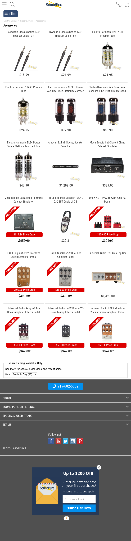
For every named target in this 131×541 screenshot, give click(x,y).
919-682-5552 (65, 386)
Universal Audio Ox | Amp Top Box (107, 253)
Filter (10, 14)
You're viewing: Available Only (25, 363)
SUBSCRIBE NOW (79, 508)
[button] (78, 473)
